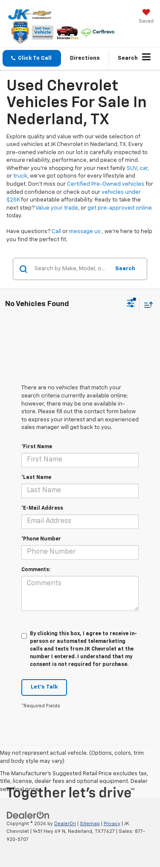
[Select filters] (130, 304)
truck (20, 176)
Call (56, 231)
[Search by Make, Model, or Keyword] (71, 269)
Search (125, 268)
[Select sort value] (146, 304)
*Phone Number (41, 539)
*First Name (36, 447)
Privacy (112, 823)
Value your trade (56, 208)
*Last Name (36, 477)
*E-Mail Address (42, 508)
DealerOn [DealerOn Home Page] (65, 823)
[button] (32, 58)
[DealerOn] (28, 815)
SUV (132, 168)
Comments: (35, 569)
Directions (85, 58)
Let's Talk (44, 687)
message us (85, 231)
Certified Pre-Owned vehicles (105, 184)
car (144, 168)
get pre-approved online (119, 208)
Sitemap (90, 823)
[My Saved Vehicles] (146, 17)
